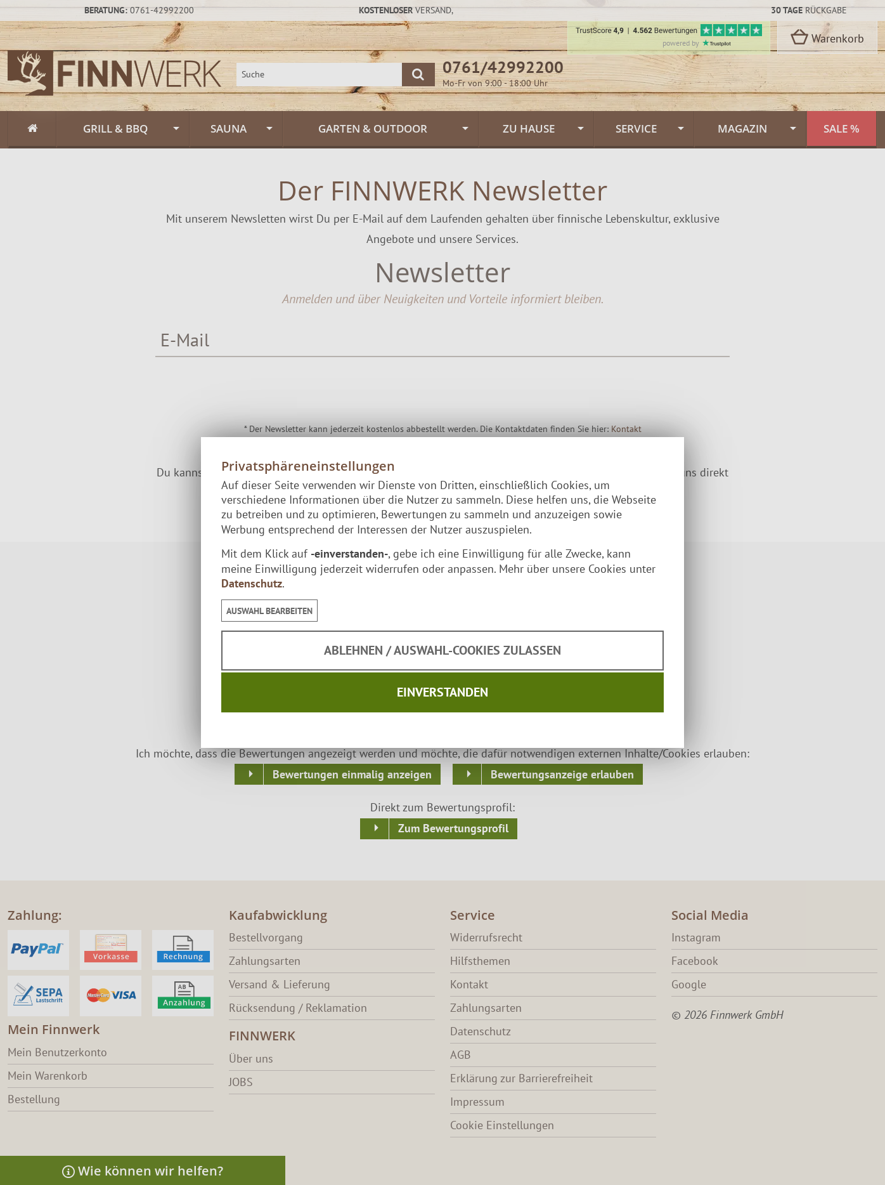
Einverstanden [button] (442, 692)
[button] (269, 610)
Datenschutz (251, 583)
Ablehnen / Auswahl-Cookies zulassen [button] (442, 650)
